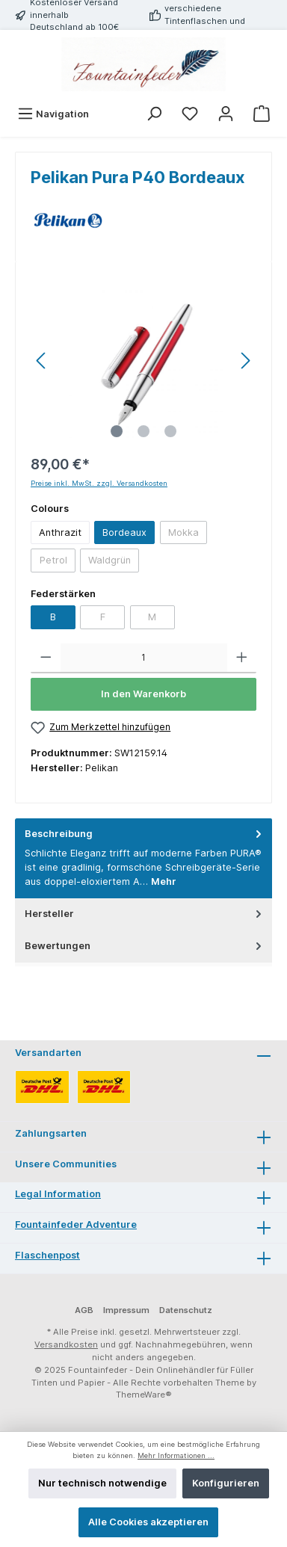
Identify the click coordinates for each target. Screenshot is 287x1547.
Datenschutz (185, 1310)
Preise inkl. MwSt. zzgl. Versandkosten (99, 483)
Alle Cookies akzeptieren (148, 1522)
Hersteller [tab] (145, 913)
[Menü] (53, 114)
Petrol (53, 560)
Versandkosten (66, 1344)
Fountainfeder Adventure (76, 1224)
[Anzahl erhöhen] (241, 658)
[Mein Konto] (226, 114)
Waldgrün (109, 560)
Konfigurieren (225, 1483)
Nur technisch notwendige (102, 1483)
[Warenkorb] (262, 114)
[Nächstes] (245, 360)
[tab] (143, 858)
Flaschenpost (47, 1255)
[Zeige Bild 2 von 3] (143, 431)
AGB (84, 1310)
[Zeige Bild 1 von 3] (117, 431)
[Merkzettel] (190, 114)
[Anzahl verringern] (46, 658)
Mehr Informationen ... (176, 1455)
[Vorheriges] (42, 360)
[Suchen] (154, 114)
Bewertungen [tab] (145, 946)
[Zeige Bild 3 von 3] (170, 431)
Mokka (183, 532)
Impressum (126, 1310)
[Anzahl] (144, 658)
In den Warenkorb (143, 694)
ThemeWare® (144, 1394)
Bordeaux (124, 532)
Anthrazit (60, 532)
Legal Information (58, 1193)
